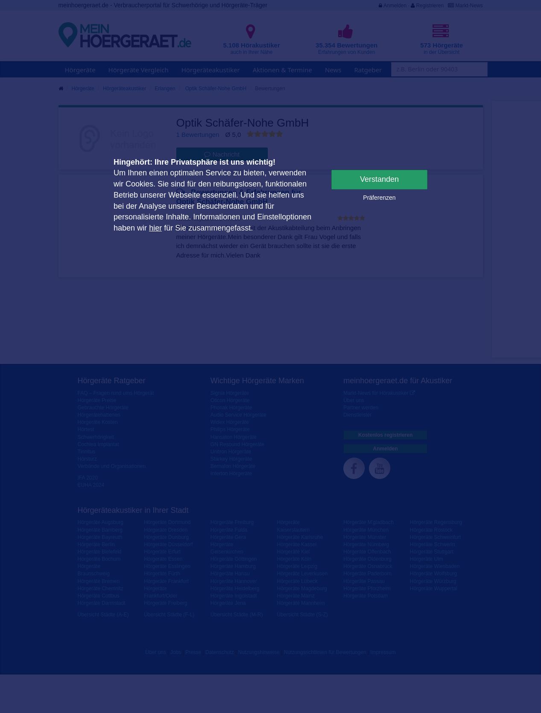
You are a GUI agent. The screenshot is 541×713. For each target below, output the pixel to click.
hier (155, 228)
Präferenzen (379, 197)
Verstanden (379, 179)
